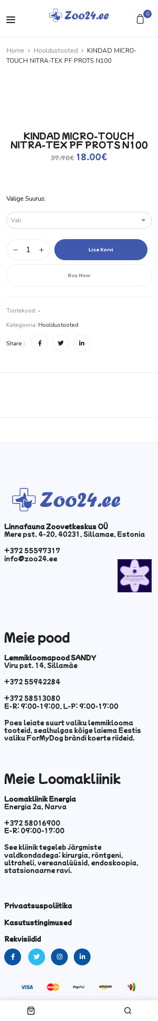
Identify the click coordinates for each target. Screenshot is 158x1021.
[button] (141, 20)
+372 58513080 (32, 698)
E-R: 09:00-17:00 (34, 830)
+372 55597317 (32, 550)
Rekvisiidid (22, 939)
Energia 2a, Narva (35, 806)
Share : (15, 343)
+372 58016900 (32, 823)
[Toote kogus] (28, 249)
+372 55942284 (32, 681)
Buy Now (79, 275)
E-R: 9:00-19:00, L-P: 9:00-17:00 (61, 706)
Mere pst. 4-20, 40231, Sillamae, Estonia (74, 534)
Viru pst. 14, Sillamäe (41, 665)
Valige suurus (25, 198)
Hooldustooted (55, 50)
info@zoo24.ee (30, 558)
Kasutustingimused (38, 922)
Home (15, 50)
